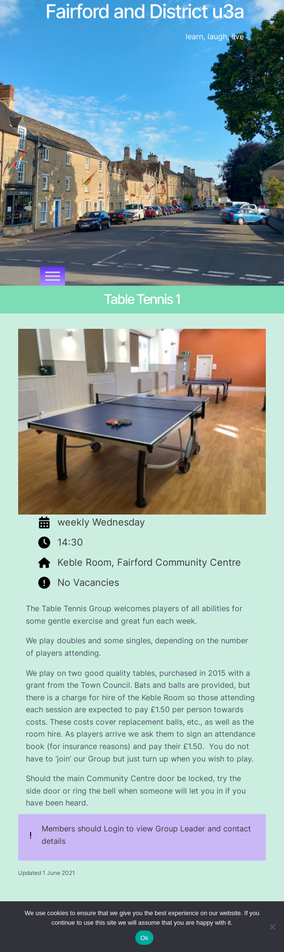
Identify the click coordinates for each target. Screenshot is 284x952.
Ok (144, 937)
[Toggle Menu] (52, 275)
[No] (272, 926)
